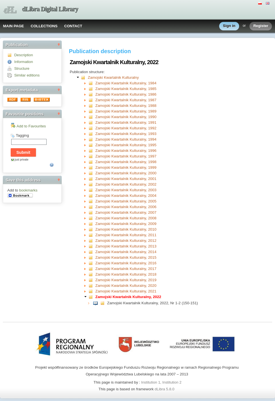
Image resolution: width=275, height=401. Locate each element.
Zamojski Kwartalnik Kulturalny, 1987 (126, 100)
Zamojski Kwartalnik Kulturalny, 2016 (126, 263)
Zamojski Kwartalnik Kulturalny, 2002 (126, 184)
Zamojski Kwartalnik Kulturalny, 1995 (126, 145)
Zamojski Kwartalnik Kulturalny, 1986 (126, 94)
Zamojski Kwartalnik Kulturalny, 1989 (126, 111)
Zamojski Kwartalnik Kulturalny (113, 77)
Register (260, 26)
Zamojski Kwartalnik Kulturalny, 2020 (126, 285)
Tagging (22, 135)
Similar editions (27, 75)
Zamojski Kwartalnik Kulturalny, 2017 (126, 269)
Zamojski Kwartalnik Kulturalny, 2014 (126, 252)
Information (23, 62)
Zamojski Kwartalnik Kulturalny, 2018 (126, 274)
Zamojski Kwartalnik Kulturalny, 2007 (126, 212)
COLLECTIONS (44, 26)
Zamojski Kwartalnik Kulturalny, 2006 (126, 207)
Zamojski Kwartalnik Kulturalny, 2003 (126, 190)
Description (23, 55)
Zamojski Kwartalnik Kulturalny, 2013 (126, 246)
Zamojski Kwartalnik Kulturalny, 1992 (126, 128)
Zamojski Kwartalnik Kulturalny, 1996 (126, 150)
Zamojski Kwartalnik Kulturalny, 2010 (126, 229)
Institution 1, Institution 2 (161, 382)
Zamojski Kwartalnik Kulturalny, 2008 (126, 218)
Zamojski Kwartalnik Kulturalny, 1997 (126, 156)
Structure (21, 68)
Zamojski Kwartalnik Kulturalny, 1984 (126, 83)
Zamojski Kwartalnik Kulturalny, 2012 (126, 240)
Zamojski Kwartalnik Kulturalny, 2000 (126, 173)
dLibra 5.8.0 (165, 389)
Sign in (229, 26)
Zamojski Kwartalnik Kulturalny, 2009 (126, 224)
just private (21, 159)
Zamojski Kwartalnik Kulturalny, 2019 (126, 280)
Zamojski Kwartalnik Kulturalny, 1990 (126, 117)
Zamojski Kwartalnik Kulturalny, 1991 (126, 122)
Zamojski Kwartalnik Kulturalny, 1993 (126, 134)
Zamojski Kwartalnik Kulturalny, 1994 (126, 139)
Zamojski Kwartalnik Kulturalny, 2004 (126, 195)
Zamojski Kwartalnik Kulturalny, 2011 (126, 235)
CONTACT (73, 26)
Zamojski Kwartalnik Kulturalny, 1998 (126, 162)
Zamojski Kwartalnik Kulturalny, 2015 (126, 257)
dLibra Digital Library (50, 8)
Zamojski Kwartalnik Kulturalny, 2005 (126, 201)
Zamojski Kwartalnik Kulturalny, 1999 (126, 167)
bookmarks (28, 190)
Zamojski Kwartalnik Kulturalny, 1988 (126, 105)
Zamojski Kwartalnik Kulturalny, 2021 (126, 291)
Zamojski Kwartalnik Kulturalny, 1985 (126, 89)
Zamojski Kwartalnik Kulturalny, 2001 (126, 179)
